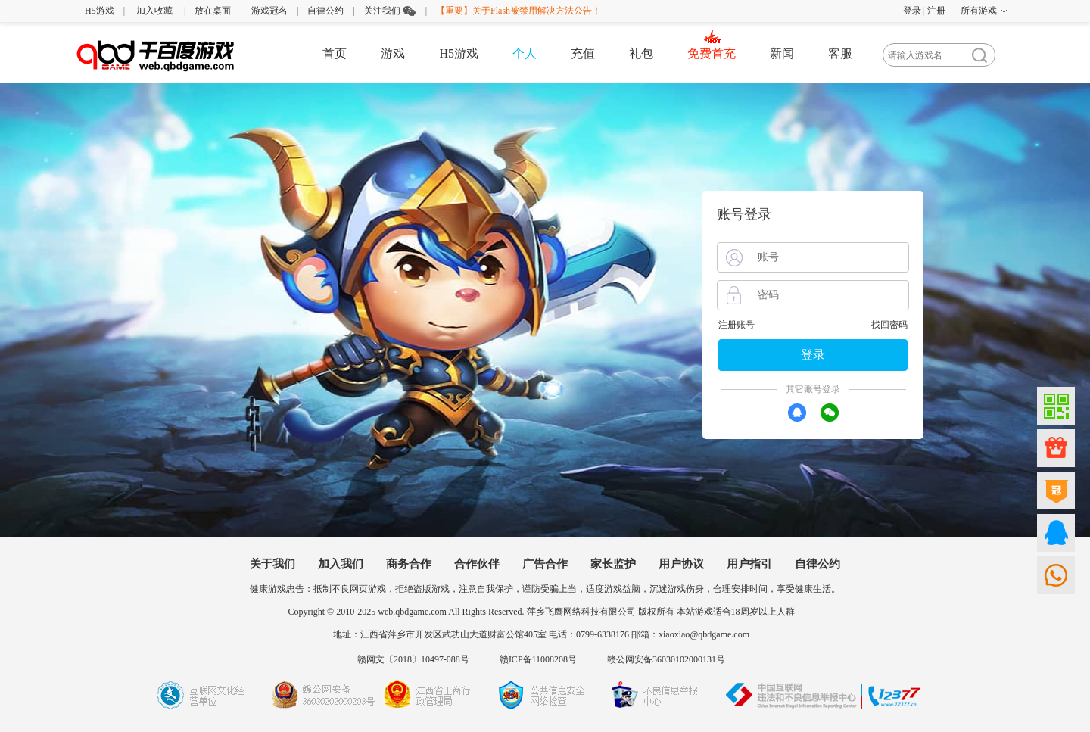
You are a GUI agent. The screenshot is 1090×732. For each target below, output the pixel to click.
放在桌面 (213, 10)
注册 (936, 10)
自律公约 (325, 10)
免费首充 (711, 53)
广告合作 (545, 564)
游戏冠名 (269, 10)
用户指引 (749, 564)
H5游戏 (99, 10)
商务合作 (408, 564)
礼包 (641, 53)
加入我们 (340, 564)
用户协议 (681, 564)
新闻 (782, 53)
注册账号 (736, 324)
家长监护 (613, 564)
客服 (840, 53)
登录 (912, 10)
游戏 (393, 53)
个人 (524, 53)
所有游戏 (979, 10)
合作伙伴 (477, 564)
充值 (583, 53)
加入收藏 (154, 10)
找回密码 (889, 324)
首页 (334, 53)
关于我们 (272, 564)
